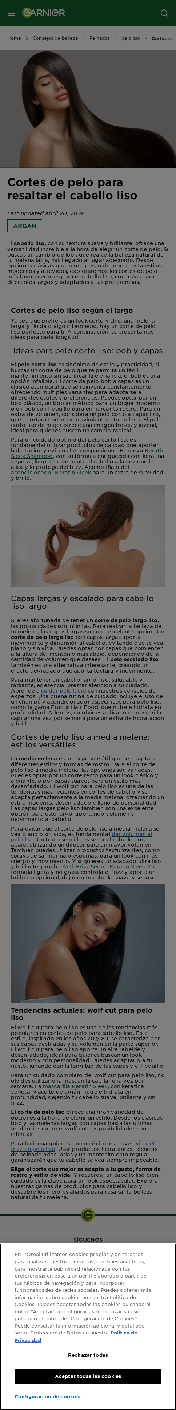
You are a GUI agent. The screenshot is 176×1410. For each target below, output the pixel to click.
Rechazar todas (88, 1355)
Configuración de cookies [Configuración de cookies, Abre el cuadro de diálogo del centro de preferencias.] (47, 1396)
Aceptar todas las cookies (88, 1376)
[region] (88, 1326)
